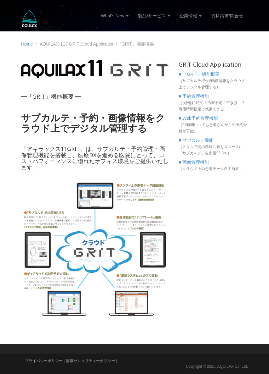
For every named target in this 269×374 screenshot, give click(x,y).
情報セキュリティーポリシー (90, 361)
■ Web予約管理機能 (198, 118)
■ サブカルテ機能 (196, 140)
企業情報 (191, 15)
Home (27, 44)
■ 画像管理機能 (194, 162)
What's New (115, 15)
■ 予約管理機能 (194, 96)
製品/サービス (154, 15)
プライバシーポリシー (44, 361)
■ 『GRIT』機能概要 (199, 74)
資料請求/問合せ (227, 15)
